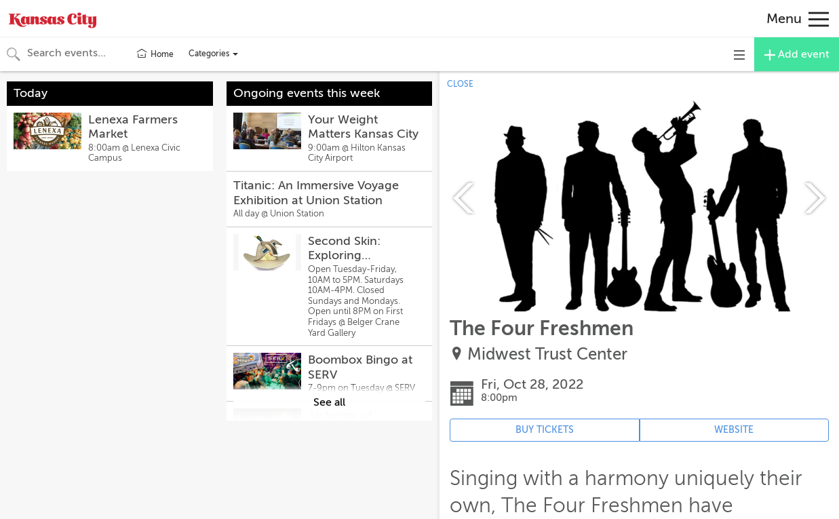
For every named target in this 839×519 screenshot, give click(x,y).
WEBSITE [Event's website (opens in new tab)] (734, 430)
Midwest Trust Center (547, 354)
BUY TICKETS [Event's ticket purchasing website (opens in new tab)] (544, 430)
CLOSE (460, 84)
